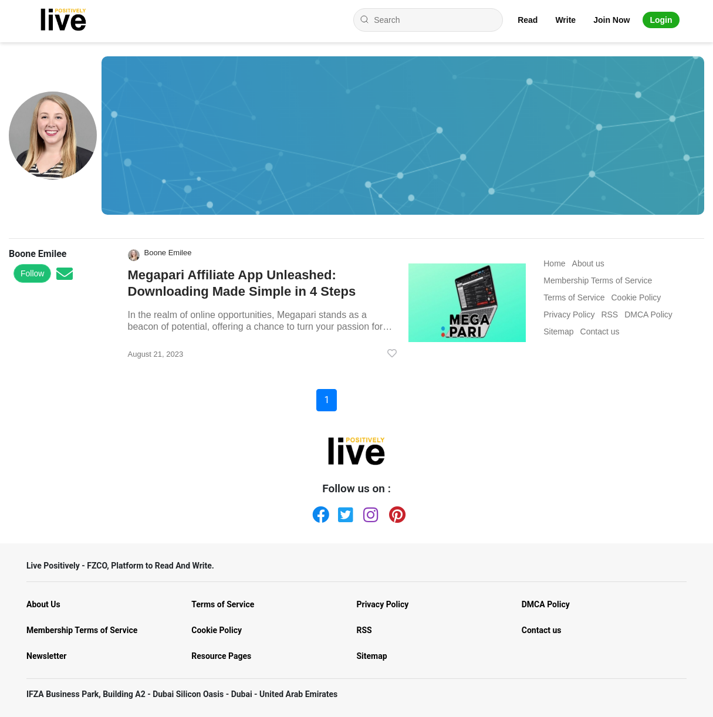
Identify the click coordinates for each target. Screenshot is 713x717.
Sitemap (372, 656)
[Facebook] (318, 512)
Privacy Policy (383, 604)
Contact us (542, 630)
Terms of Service (222, 604)
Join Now (611, 20)
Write (565, 20)
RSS (364, 630)
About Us (43, 604)
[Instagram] (369, 512)
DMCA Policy (546, 604)
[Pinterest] (395, 512)
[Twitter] (344, 512)
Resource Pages (221, 656)
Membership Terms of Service (81, 630)
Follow (32, 273)
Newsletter (46, 656)
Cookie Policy (216, 630)
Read (528, 20)
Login (661, 20)
